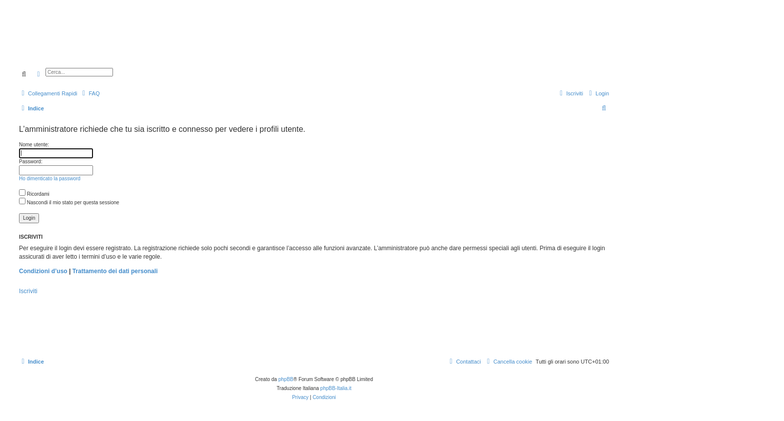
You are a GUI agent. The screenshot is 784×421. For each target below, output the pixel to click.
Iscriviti (28, 291)
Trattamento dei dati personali (115, 271)
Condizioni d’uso (43, 271)
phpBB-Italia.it (336, 388)
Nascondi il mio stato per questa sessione (69, 202)
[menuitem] (90, 93)
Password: (30, 161)
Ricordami (34, 194)
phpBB (286, 379)
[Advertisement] (360, 43)
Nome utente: (34, 144)
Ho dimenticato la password (49, 178)
